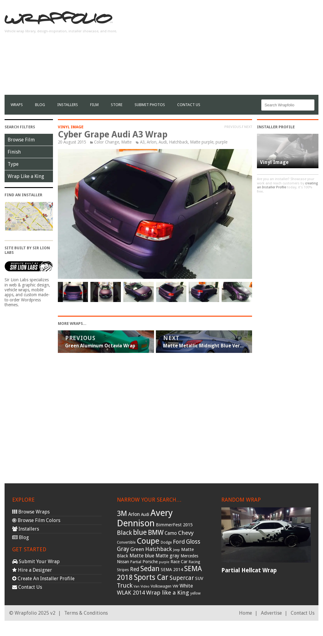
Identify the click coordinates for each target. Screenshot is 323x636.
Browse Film (21, 140)
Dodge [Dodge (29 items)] (166, 542)
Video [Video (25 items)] (145, 586)
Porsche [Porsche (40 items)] (150, 561)
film (94, 104)
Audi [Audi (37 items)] (145, 514)
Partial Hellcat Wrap (249, 570)
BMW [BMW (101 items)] (155, 532)
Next (248, 127)
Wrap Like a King (26, 176)
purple (221, 142)
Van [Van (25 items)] (136, 586)
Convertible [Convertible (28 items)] (126, 542)
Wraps (17, 104)
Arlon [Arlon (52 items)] (134, 514)
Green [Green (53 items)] (137, 549)
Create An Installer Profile (43, 578)
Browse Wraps (31, 512)
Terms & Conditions (86, 613)
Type (13, 164)
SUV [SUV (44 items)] (199, 578)
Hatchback (178, 142)
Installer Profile (276, 127)
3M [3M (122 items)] (122, 513)
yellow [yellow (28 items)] (195, 593)
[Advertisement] (247, 52)
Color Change (106, 142)
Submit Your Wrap (36, 561)
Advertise (271, 613)
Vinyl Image (70, 127)
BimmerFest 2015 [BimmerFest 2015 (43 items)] (174, 525)
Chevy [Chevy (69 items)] (186, 532)
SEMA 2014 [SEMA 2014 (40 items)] (172, 569)
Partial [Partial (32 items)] (135, 562)
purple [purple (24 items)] (164, 562)
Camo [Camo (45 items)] (171, 533)
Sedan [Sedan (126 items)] (150, 568)
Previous (232, 127)
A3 (142, 142)
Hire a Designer (32, 570)
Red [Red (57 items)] (134, 569)
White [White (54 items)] (186, 586)
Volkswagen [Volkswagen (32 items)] (161, 586)
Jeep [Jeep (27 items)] (176, 550)
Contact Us (188, 104)
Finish (14, 152)
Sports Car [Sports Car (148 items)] (151, 577)
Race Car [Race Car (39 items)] (179, 561)
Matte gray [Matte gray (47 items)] (167, 556)
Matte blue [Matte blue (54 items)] (141, 556)
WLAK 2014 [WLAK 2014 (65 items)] (131, 592)
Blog (40, 104)
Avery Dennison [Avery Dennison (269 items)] (145, 518)
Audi (163, 142)
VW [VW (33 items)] (175, 586)
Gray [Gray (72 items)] (123, 549)
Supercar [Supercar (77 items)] (182, 577)
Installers (67, 104)
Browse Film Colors (36, 520)
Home (245, 613)
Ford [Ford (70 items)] (179, 541)
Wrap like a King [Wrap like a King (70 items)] (167, 592)
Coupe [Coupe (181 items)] (148, 540)
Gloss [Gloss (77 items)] (193, 541)
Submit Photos (150, 104)
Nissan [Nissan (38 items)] (123, 561)
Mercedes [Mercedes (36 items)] (189, 555)
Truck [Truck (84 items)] (124, 585)
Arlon (151, 142)
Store (116, 104)
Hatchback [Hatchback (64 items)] (158, 549)
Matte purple (201, 142)
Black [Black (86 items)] (124, 532)
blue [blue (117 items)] (140, 532)
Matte (126, 142)
